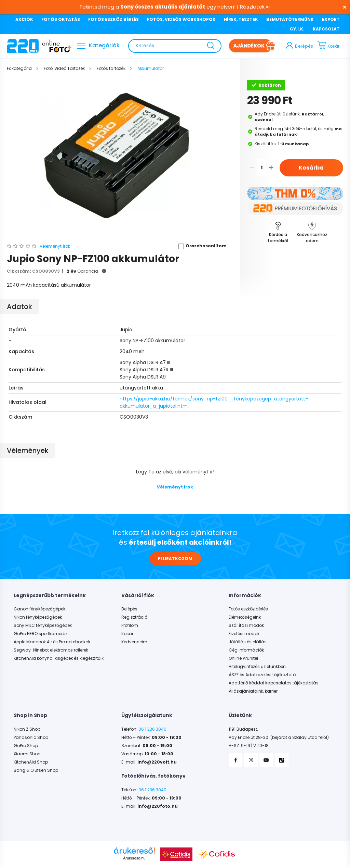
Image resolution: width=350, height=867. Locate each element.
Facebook (235, 760)
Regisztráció (134, 617)
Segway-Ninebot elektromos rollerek (51, 650)
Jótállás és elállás (248, 642)
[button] (200, 246)
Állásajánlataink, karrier (253, 691)
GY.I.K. (297, 29)
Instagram (251, 760)
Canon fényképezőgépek (39, 609)
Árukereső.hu (134, 858)
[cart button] (330, 46)
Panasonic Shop (31, 737)
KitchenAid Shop (31, 762)
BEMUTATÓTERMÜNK (290, 19)
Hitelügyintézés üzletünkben (257, 666)
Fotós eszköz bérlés (248, 609)
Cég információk (246, 650)
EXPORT (331, 19)
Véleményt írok (175, 487)
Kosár (127, 633)
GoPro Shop (26, 745)
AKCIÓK (24, 19)
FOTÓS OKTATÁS (60, 19)
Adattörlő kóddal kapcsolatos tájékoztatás (274, 683)
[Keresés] (174, 46)
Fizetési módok (244, 633)
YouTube (266, 760)
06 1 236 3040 (152, 729)
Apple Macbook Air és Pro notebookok (52, 642)
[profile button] (299, 46)
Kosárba (311, 168)
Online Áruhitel (243, 658)
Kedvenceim (134, 642)
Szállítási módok (246, 625)
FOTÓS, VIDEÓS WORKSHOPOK (181, 19)
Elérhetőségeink (245, 617)
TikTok (281, 760)
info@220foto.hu (157, 806)
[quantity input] (261, 167)
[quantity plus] (271, 168)
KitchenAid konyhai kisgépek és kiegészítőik (59, 658)
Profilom (129, 625)
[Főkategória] (20, 68)
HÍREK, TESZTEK (241, 19)
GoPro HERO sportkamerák (41, 633)
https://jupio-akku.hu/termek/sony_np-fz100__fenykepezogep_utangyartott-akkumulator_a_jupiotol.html (214, 402)
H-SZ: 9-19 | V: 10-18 (249, 745)
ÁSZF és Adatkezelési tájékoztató (262, 674)
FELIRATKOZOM (175, 558)
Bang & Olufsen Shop (36, 770)
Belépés (129, 609)
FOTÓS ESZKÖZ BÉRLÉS (113, 19)
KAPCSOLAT (326, 29)
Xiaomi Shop (27, 754)
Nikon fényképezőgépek (38, 617)
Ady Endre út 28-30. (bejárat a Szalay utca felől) (279, 737)
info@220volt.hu (157, 762)
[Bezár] (341, 7)
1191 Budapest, (243, 729)
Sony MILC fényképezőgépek (43, 625)
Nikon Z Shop (27, 729)
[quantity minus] (252, 168)
